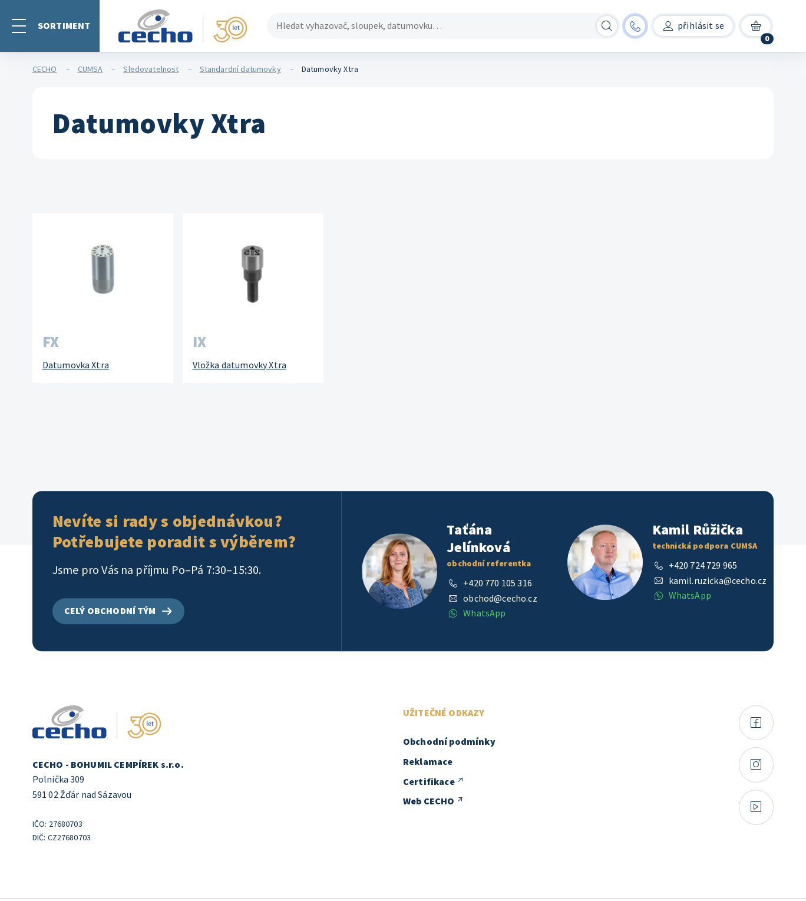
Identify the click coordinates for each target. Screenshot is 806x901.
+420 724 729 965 (703, 565)
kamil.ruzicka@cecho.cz (718, 580)
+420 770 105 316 (497, 583)
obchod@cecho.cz (500, 598)
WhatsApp (484, 613)
